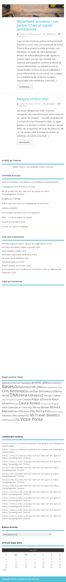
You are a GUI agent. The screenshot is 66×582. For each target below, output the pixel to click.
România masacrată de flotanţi (17, 254)
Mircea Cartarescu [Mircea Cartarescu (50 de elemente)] (23, 407)
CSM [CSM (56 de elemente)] (30, 391)
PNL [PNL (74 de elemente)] (32, 411)
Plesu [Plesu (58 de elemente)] (27, 411)
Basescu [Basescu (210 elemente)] (10, 386)
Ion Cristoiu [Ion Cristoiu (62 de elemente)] (24, 399)
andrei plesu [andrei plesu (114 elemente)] (41, 382)
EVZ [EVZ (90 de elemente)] (40, 395)
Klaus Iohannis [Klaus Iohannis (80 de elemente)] (41, 399)
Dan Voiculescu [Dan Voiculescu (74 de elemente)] (43, 391)
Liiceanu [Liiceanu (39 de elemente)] (43, 404)
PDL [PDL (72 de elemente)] (20, 411)
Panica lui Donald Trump (13, 222)
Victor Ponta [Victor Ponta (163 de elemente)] (31, 419)
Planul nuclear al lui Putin (13, 265)
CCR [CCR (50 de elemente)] (60, 387)
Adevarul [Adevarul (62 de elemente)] (7, 382)
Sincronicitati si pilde (11, 251)
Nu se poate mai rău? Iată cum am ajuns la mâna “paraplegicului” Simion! (31, 456)
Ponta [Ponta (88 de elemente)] (40, 411)
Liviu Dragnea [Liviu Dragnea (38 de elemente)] (53, 404)
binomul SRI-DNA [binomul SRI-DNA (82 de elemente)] (31, 387)
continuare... (25, 87)
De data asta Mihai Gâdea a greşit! (18, 247)
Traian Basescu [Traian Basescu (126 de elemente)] (47, 415)
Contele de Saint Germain (30, 34)
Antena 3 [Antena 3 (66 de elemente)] (56, 382)
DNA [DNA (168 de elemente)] (13, 395)
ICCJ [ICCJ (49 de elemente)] (16, 399)
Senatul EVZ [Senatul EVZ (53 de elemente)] (23, 415)
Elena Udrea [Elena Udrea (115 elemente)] (28, 395)
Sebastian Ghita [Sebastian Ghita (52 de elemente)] (9, 415)
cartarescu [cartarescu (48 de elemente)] (52, 387)
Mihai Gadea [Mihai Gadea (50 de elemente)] (8, 407)
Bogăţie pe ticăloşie (11, 198)
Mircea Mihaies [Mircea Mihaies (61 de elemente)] (41, 407)
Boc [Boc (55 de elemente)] (45, 387)
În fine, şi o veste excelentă (15, 226)
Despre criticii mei (32, 98)
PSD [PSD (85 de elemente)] (47, 411)
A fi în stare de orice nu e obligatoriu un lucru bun (25, 203)
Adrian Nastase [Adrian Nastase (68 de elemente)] (21, 382)
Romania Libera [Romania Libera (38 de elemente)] (57, 412)
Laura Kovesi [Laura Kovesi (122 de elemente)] (29, 403)
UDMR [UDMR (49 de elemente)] (5, 420)
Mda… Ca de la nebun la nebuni (17, 217)
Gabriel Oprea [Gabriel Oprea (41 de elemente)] (8, 400)
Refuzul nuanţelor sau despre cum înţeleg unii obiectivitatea (30, 182)
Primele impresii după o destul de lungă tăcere (24, 243)
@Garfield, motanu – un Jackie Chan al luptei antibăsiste (37, 25)
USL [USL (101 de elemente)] (17, 419)
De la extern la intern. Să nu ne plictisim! (21, 212)
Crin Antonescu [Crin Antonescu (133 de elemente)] (15, 390)
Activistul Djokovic (10, 262)
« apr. (4, 569)
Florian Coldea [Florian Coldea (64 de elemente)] (52, 395)
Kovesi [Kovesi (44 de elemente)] (16, 403)
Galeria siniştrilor (10, 208)
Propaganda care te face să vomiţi (18, 186)
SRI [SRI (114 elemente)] (32, 415)
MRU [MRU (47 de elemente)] (16, 411)
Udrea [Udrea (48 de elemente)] (11, 420)
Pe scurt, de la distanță (13, 258)
